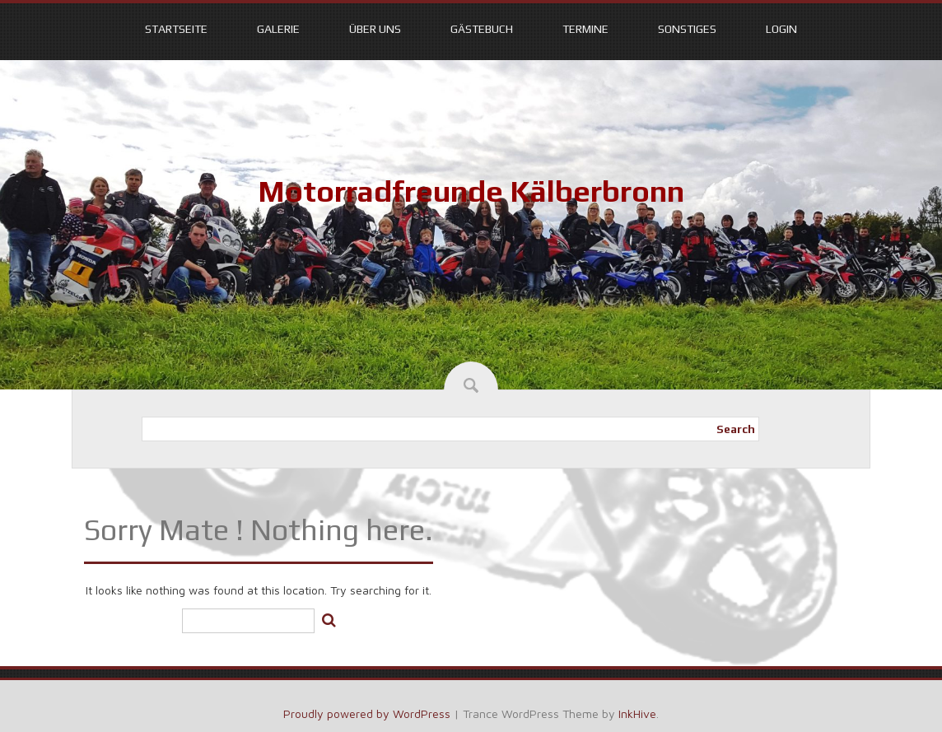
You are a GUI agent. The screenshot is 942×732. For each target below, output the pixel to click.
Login (781, 28)
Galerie (278, 28)
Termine (585, 28)
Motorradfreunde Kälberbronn (471, 191)
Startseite (176, 28)
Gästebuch (481, 28)
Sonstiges (687, 28)
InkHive (637, 713)
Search (735, 429)
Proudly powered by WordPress (366, 713)
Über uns (375, 28)
